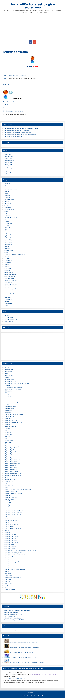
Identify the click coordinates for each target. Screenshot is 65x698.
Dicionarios (7, 207)
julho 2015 (7, 170)
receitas (6, 264)
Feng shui (7, 215)
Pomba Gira (6, 84)
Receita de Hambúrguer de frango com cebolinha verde (21, 128)
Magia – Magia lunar (10, 465)
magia (6, 233)
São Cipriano (8, 268)
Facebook (30, 692)
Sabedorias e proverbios (11, 520)
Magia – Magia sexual (10, 469)
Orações (6, 252)
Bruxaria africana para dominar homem (14, 75)
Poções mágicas (9, 499)
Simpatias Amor (9, 544)
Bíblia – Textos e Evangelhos (13, 389)
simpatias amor (8, 272)
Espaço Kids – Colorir (10, 420)
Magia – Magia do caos (11, 458)
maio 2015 (7, 174)
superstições (8, 299)
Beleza (6, 201)
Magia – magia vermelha (11, 471)
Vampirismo (7, 583)
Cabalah (6, 399)
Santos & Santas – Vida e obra (13, 528)
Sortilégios (7, 573)
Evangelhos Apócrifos (10, 426)
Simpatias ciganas (9, 548)
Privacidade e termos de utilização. (14, 678)
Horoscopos (8, 223)
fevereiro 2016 (8, 156)
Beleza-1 (7, 385)
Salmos (6, 266)
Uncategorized (8, 303)
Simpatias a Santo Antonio (12, 536)
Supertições (8, 575)
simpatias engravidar (10, 280)
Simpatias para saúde (10, 566)
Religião (6, 518)
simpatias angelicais (10, 274)
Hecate (6, 221)
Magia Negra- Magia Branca (12, 618)
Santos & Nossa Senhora (11, 524)
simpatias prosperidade (11, 284)
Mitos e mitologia (9, 479)
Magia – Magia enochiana (12, 463)
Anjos (6, 373)
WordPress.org (8, 321)
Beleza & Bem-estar (10, 381)
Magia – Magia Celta (10, 452)
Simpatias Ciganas (9, 276)
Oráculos (7, 495)
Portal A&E (7, 258)
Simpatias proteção (10, 286)
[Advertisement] (32, 27)
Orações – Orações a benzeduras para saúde (17, 489)
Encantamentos (9, 209)
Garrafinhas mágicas (10, 217)
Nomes (6, 483)
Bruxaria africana (9, 397)
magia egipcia (8, 239)
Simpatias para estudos (11, 564)
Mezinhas (7, 247)
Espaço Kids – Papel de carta (13, 422)
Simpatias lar (8, 282)
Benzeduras (8, 203)
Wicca (6, 305)
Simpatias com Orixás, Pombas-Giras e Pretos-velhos (20, 550)
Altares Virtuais (8, 369)
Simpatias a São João (10, 538)
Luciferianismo (8, 442)
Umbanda (5, 108)
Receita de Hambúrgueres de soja (14, 136)
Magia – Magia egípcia (11, 462)
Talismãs (7, 301)
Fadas (6, 213)
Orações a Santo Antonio (11, 491)
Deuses (6, 405)
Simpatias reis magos (10, 288)
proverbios (7, 262)
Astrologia (7, 377)
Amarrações (8, 188)
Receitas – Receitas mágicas (12, 515)
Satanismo (7, 530)
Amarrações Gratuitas (10, 190)
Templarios (7, 579)
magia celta (7, 235)
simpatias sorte (8, 292)
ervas (6, 211)
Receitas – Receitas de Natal (13, 513)
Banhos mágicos (9, 199)
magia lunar (7, 243)
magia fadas (8, 241)
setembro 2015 (8, 166)
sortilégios (7, 298)
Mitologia (7, 248)
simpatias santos (9, 290)
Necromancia (8, 481)
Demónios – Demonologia (12, 403)
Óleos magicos (8, 250)
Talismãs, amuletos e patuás (12, 577)
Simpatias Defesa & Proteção (13, 552)
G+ (36, 692)
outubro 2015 (8, 164)
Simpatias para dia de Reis (12, 560)
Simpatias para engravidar (12, 562)
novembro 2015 (9, 162)
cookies (6, 205)
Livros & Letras (8, 440)
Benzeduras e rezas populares (13, 387)
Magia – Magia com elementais (13, 454)
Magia (6, 444)
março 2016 (7, 154)
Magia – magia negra (10, 467)
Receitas (7, 509)
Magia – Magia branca (10, 450)
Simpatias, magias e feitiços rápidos (13, 111)
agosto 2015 (8, 168)
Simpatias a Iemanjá (10, 534)
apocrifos (7, 195)
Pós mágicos (8, 260)
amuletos (7, 191)
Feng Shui (7, 428)
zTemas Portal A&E (10, 589)
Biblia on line (8, 391)
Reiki (5, 517)
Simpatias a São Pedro (11, 542)
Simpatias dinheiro (9, 278)
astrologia (7, 197)
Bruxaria (29, 66)
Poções (6, 256)
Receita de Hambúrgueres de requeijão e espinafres (20, 134)
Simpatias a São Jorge (11, 540)
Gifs (5, 219)
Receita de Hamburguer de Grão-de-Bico (16, 130)
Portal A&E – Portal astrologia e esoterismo (32, 6)
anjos (6, 193)
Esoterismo (7, 412)
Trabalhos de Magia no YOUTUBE (14, 620)
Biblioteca (7, 393)
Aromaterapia (8, 375)
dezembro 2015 (9, 160)
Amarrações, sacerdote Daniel (13, 614)
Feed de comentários (10, 319)
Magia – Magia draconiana (12, 460)
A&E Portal (7, 184)
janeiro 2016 (8, 158)
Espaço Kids (8, 418)
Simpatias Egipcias (9, 556)
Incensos (7, 227)
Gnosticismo (8, 432)
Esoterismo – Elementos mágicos (14, 414)
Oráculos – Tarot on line (11, 497)
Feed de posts (8, 317)
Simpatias (7, 270)
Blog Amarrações (9, 616)
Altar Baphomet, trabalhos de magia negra (17, 610)
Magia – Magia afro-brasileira (13, 448)
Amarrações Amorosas (11, 612)
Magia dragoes (8, 237)
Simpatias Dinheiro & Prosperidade (14, 554)
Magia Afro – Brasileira (9, 102)
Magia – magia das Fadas (11, 456)
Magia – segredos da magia (12, 473)
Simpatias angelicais (10, 546)
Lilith (5, 231)
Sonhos (6, 296)
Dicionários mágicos (10, 406)
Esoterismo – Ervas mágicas (12, 416)
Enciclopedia (8, 410)
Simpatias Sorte (9, 568)
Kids (5, 229)
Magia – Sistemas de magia (12, 475)
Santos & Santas (9, 526)
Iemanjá (6, 225)
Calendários (7, 401)
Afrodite (6, 186)
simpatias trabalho (9, 294)
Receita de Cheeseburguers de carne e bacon (18, 132)
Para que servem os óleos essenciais (15, 254)
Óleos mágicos (8, 485)
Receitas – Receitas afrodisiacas (13, 511)
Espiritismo (7, 424)
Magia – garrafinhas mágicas (12, 446)
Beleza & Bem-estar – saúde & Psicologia (16, 383)
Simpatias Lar (8, 558)
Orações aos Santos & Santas (13, 493)
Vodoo (6, 585)
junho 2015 (7, 172)
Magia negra (8, 245)
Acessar (6, 315)
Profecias (7, 507)
